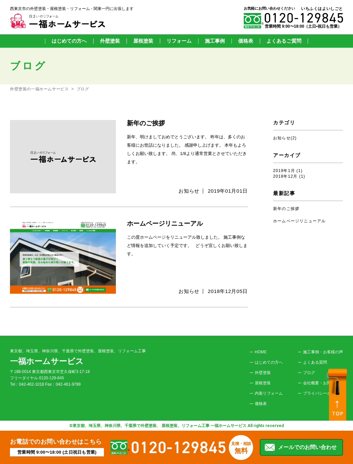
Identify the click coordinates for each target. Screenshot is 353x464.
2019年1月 (284, 170)
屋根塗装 (143, 41)
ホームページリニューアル (299, 221)
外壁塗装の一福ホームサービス (39, 89)
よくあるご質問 (283, 41)
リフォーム (179, 41)
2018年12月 (285, 176)
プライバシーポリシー (323, 393)
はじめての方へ (69, 41)
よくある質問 (315, 362)
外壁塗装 (110, 41)
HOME (261, 352)
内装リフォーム (269, 393)
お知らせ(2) (285, 138)
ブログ (83, 89)
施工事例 (215, 41)
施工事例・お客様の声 (323, 352)
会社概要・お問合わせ (323, 383)
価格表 (245, 41)
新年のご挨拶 (286, 208)
